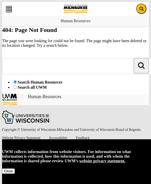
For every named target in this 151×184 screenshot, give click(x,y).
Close (8, 171)
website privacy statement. (102, 161)
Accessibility (58, 138)
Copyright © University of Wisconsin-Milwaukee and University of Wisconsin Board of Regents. (71, 130)
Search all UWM (32, 87)
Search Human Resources (40, 82)
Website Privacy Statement (21, 138)
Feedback (83, 138)
